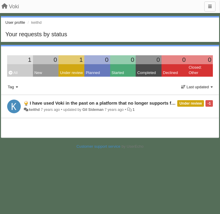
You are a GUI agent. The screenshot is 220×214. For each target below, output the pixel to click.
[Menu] (210, 6)
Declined (170, 72)
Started (118, 72)
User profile (15, 22)
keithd (34, 110)
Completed (146, 72)
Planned (93, 72)
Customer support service (98, 146)
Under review (71, 72)
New (38, 72)
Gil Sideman (92, 110)
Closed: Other (195, 70)
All (13, 72)
